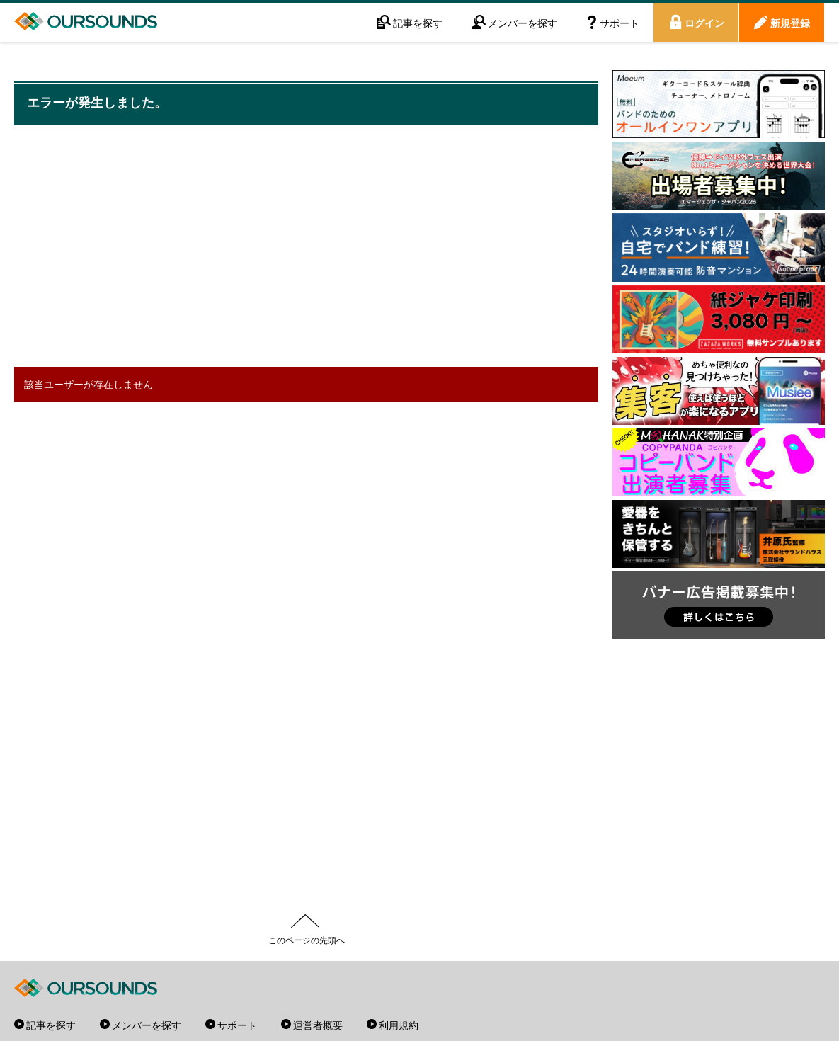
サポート (619, 23)
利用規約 (398, 1025)
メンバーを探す (522, 23)
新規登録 (790, 23)
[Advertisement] (272, 248)
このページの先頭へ (306, 939)
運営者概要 (318, 1025)
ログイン (704, 23)
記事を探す (418, 23)
